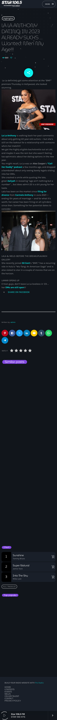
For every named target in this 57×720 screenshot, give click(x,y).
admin (13, 322)
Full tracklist (9, 587)
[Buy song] (52, 557)
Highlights (8, 18)
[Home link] (12, 4)
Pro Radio (39, 683)
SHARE (18, 292)
